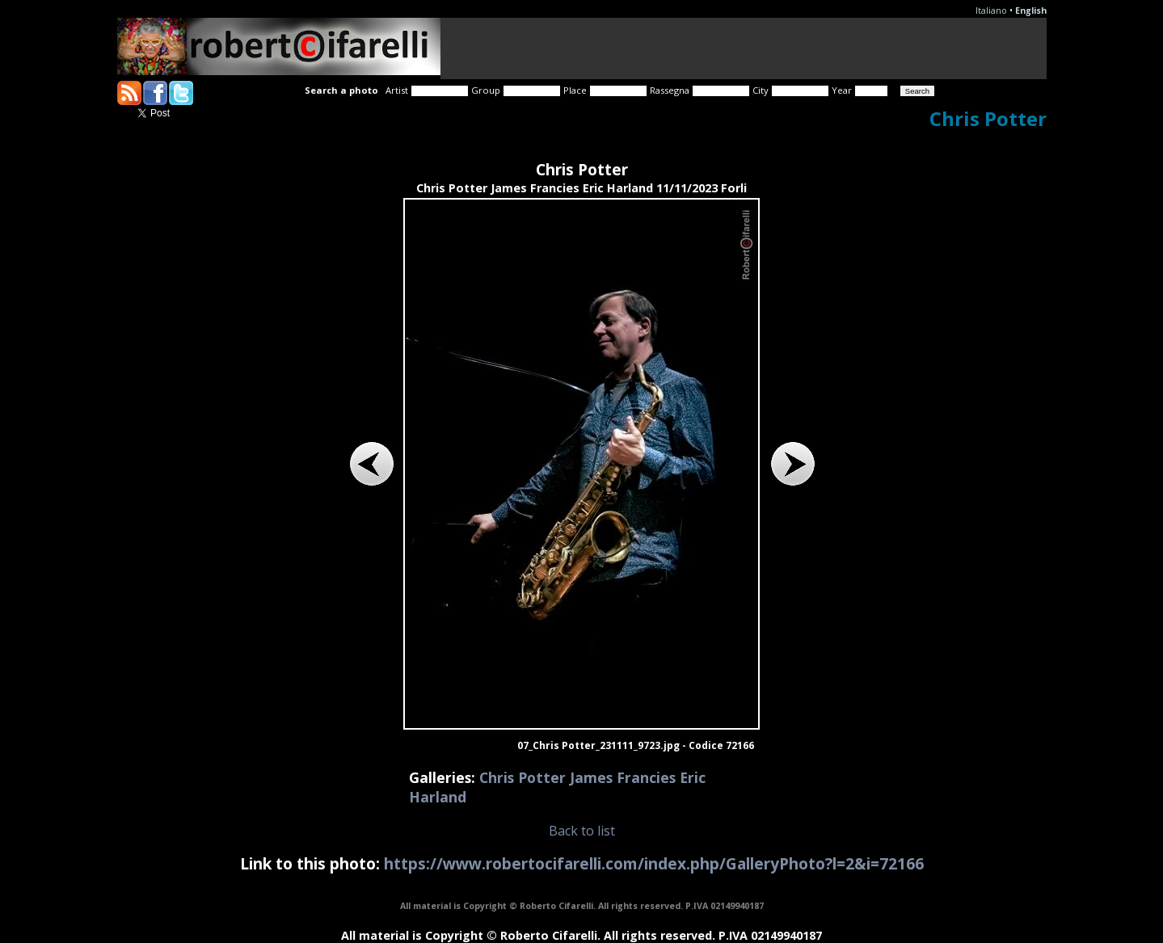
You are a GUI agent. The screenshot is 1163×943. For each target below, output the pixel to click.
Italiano (991, 10)
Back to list (582, 831)
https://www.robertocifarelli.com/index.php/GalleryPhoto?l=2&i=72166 (654, 863)
